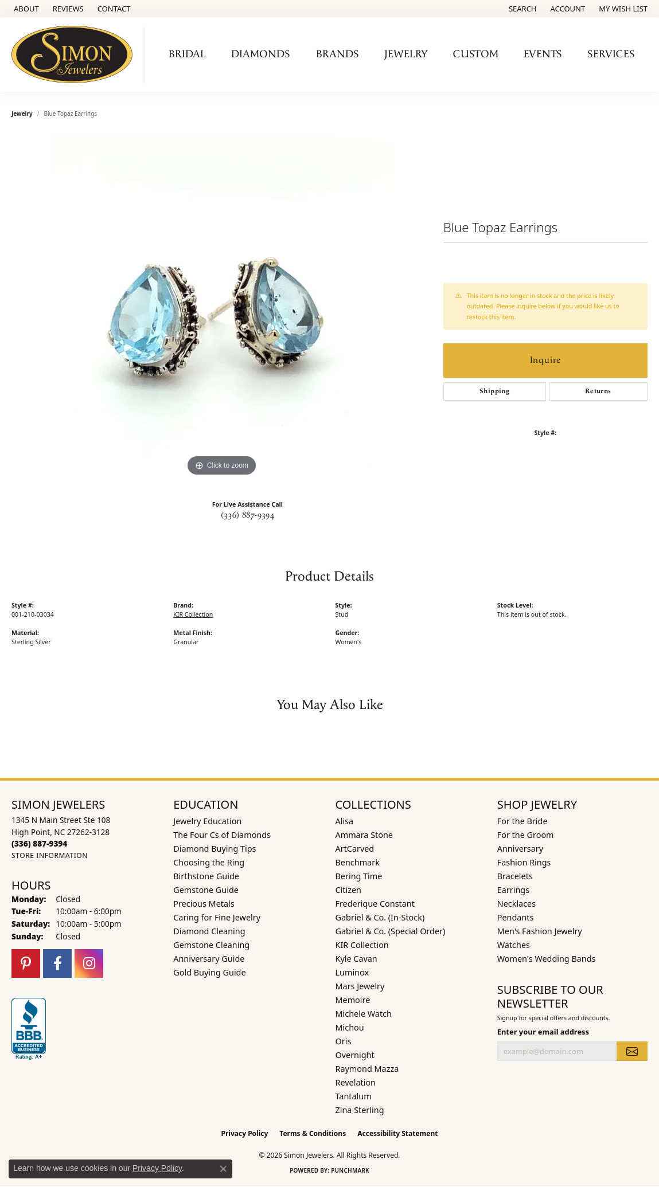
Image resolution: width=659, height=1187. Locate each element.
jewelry (22, 113)
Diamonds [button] (260, 54)
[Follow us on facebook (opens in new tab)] (57, 963)
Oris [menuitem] (344, 1041)
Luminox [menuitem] (352, 972)
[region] (221, 307)
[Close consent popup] (223, 1168)
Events (543, 54)
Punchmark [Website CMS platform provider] (350, 1170)
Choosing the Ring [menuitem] (208, 862)
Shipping (494, 391)
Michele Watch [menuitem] (364, 1013)
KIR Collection (193, 614)
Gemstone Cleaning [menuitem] (211, 944)
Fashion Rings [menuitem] (524, 862)
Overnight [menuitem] (355, 1054)
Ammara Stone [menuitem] (364, 834)
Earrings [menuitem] (513, 889)
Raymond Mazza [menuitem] (367, 1068)
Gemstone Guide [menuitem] (206, 889)
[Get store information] (49, 855)
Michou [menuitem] (350, 1027)
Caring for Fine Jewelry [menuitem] (216, 917)
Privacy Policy (244, 1133)
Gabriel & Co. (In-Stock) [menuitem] (380, 917)
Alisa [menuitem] (345, 821)
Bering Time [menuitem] (359, 876)
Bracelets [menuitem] (515, 876)
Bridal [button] (187, 54)
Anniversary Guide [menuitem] (208, 958)
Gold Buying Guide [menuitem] (209, 972)
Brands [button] (337, 54)
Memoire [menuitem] (353, 999)
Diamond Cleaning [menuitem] (209, 931)
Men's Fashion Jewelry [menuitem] (539, 931)
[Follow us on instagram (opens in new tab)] (89, 963)
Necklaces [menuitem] (516, 903)
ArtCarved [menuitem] (355, 848)
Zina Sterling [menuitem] (360, 1109)
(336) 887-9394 (248, 515)
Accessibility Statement (397, 1133)
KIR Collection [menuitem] (362, 944)
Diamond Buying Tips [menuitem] (214, 848)
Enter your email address (543, 1032)
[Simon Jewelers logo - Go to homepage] (75, 54)
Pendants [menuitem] (515, 917)
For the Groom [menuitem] (525, 834)
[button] (521, 8)
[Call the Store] (39, 843)
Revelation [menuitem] (356, 1082)
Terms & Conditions (312, 1133)
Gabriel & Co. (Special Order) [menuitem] (391, 931)
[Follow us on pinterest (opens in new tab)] (25, 963)
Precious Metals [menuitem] (203, 903)
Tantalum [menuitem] (354, 1096)
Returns (598, 391)
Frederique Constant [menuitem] (375, 903)
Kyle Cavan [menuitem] (356, 958)
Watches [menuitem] (513, 944)
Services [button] (611, 54)
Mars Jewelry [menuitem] (360, 986)
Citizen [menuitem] (349, 889)
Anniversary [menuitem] (520, 848)
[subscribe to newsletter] (632, 1051)
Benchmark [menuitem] (358, 862)
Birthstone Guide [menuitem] (206, 876)
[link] (25, 8)
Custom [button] (475, 54)
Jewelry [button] (406, 54)
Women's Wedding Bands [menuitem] (546, 958)
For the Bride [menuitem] (522, 821)
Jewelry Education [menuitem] (207, 821)
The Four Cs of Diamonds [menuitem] (222, 834)
